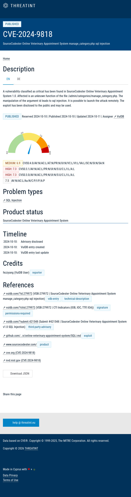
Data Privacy (10, 475)
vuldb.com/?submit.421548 (22, 321)
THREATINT (31, 448)
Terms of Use (10, 480)
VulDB (120, 116)
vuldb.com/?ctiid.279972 (20, 307)
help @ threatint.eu (20, 422)
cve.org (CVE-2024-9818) (20, 352)
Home (6, 58)
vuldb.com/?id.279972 (19, 293)
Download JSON (17, 373)
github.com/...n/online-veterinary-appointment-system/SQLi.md (43, 335)
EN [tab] (8, 79)
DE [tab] (18, 79)
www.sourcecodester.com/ (21, 344)
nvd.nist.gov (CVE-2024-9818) (23, 360)
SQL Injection (14, 200)
